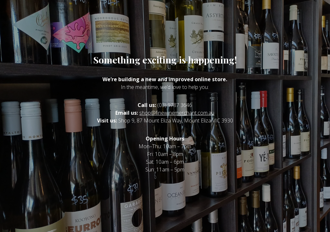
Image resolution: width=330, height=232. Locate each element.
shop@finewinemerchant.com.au (176, 112)
